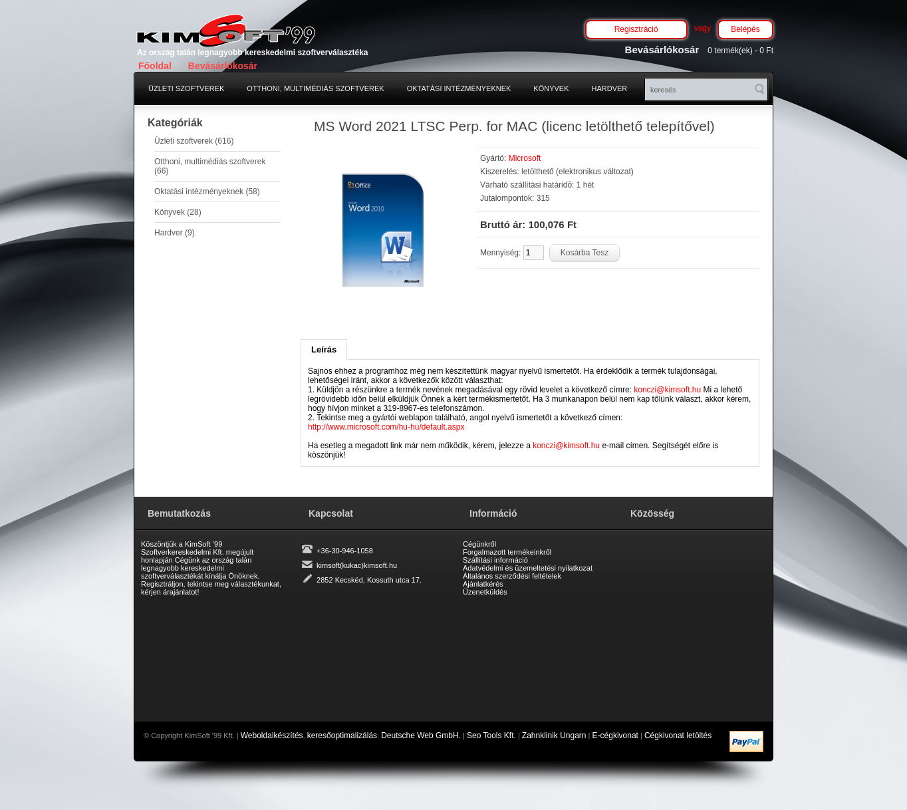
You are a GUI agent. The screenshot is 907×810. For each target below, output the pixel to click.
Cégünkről (479, 544)
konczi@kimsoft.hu (667, 389)
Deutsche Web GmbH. (421, 735)
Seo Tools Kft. (491, 735)
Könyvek (551, 88)
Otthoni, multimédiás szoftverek (315, 88)
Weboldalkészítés (272, 735)
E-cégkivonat (615, 735)
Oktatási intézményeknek (459, 88)
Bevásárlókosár (222, 66)
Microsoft (525, 158)
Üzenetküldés (485, 592)
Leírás (323, 349)
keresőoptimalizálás (342, 735)
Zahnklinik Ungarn (554, 735)
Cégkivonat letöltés (678, 735)
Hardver (610, 88)
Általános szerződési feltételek (512, 576)
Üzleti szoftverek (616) (193, 141)
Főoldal (155, 66)
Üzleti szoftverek (186, 88)
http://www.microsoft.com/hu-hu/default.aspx (386, 427)
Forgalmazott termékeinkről (507, 552)
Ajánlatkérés (483, 584)
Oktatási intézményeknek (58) (207, 191)
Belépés (745, 29)
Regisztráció (636, 29)
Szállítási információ (495, 560)
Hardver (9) (174, 232)
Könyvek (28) (177, 212)
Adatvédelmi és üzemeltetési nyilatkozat (527, 568)
